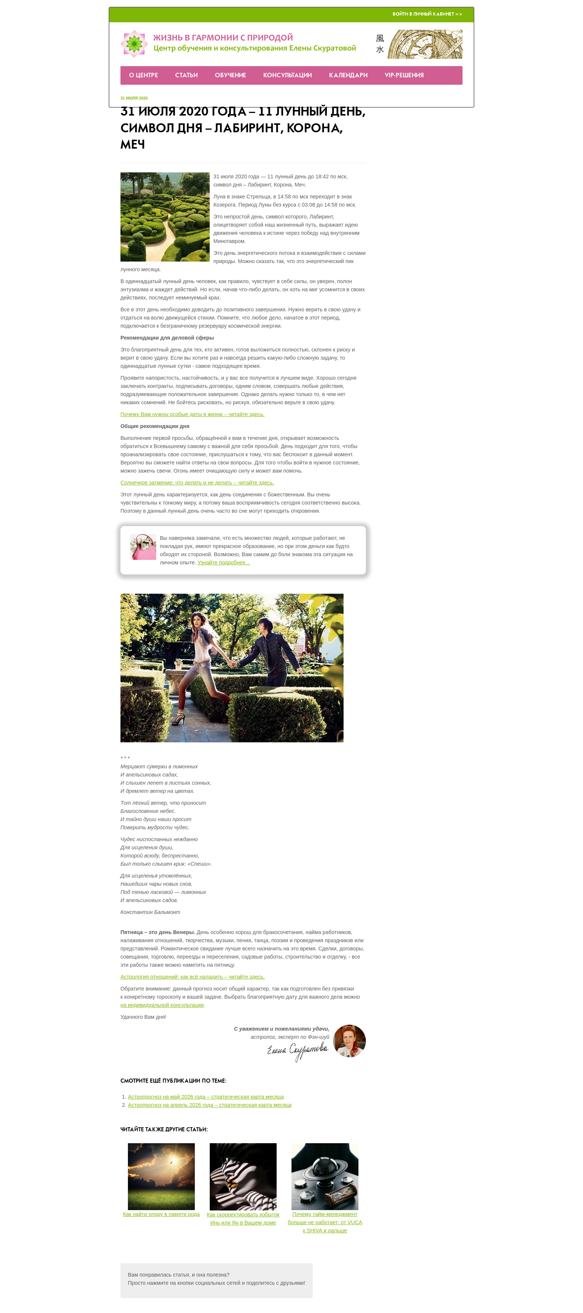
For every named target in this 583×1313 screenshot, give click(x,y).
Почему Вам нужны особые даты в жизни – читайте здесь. (192, 414)
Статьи (186, 75)
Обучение (230, 75)
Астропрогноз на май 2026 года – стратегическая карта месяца (206, 1097)
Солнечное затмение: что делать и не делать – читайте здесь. (197, 483)
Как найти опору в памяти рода (161, 1214)
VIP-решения (404, 75)
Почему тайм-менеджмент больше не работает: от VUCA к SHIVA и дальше (325, 1222)
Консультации (287, 75)
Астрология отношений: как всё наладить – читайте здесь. (192, 977)
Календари (348, 75)
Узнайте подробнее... (224, 562)
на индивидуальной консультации (162, 1005)
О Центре (143, 75)
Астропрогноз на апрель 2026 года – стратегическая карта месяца (210, 1105)
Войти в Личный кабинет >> (428, 14)
